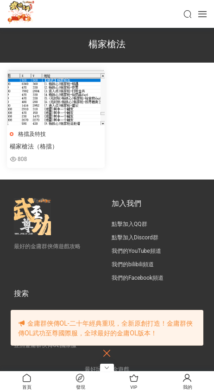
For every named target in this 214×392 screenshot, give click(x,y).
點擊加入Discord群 (135, 237)
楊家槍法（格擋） (34, 146)
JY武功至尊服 (21, 14)
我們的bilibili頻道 (133, 264)
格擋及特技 (32, 134)
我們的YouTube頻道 (136, 251)
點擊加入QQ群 (129, 224)
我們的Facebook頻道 (138, 278)
